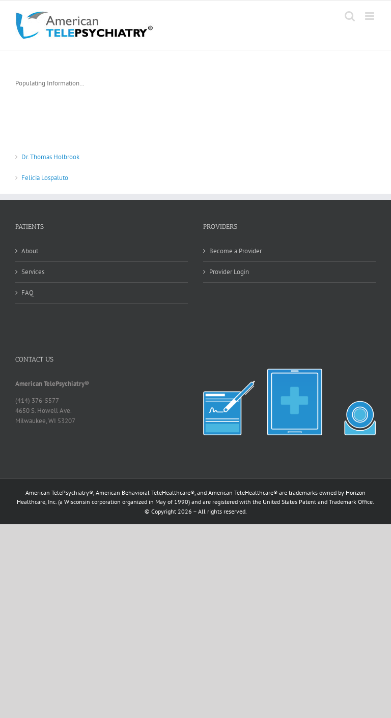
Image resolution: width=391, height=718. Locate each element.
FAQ (27, 292)
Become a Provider (235, 251)
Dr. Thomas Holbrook (50, 157)
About (29, 251)
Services (32, 271)
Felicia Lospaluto (44, 177)
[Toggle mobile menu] (370, 16)
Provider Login (229, 271)
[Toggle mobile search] (350, 16)
